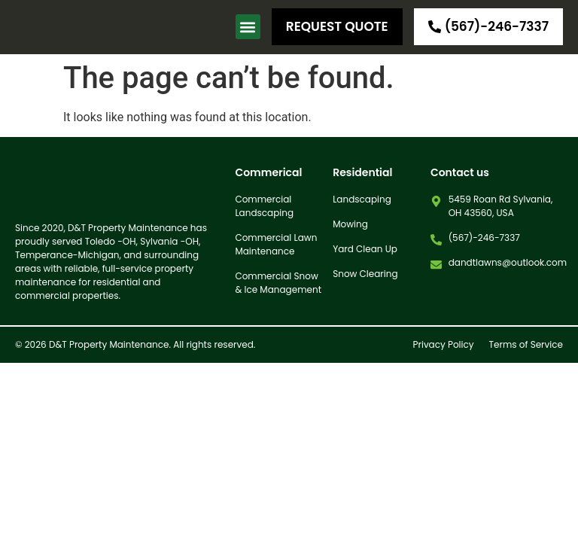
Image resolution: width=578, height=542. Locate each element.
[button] (248, 26)
